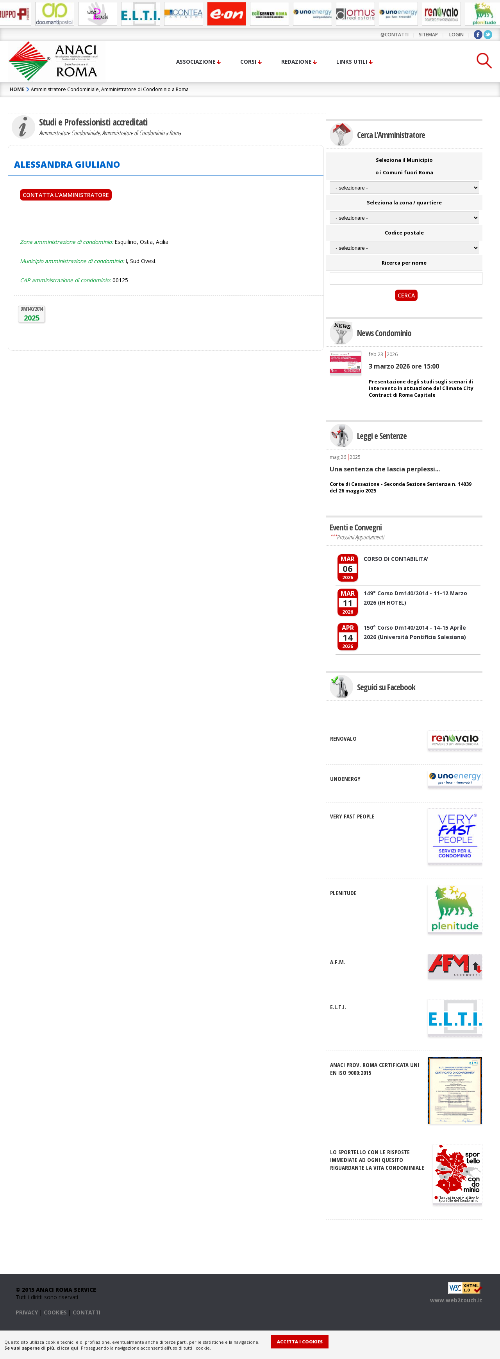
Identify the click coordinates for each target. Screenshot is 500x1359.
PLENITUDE (343, 893)
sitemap (428, 34)
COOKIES (55, 1312)
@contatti (394, 34)
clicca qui (68, 1348)
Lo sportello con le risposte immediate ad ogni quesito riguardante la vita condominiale (377, 1159)
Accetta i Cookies (300, 1342)
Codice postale (404, 232)
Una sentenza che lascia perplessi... (385, 469)
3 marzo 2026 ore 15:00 (404, 366)
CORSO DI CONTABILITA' (396, 558)
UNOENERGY (345, 778)
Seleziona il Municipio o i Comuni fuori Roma (404, 166)
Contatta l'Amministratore (66, 195)
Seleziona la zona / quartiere (404, 202)
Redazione (296, 61)
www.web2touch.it (456, 1300)
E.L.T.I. (338, 1007)
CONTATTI (86, 1312)
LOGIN (456, 34)
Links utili (351, 61)
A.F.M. (337, 962)
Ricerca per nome (404, 262)
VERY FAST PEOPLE (352, 816)
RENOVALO (343, 738)
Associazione (195, 61)
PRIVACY (27, 1312)
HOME (17, 89)
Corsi (248, 61)
